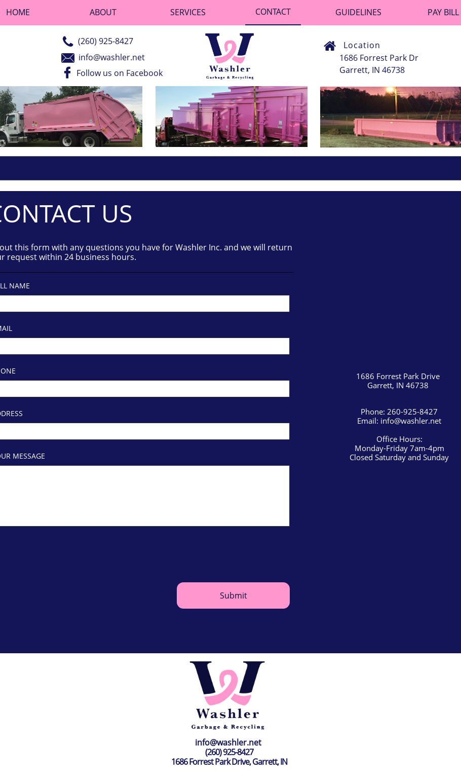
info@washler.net (112, 57)
